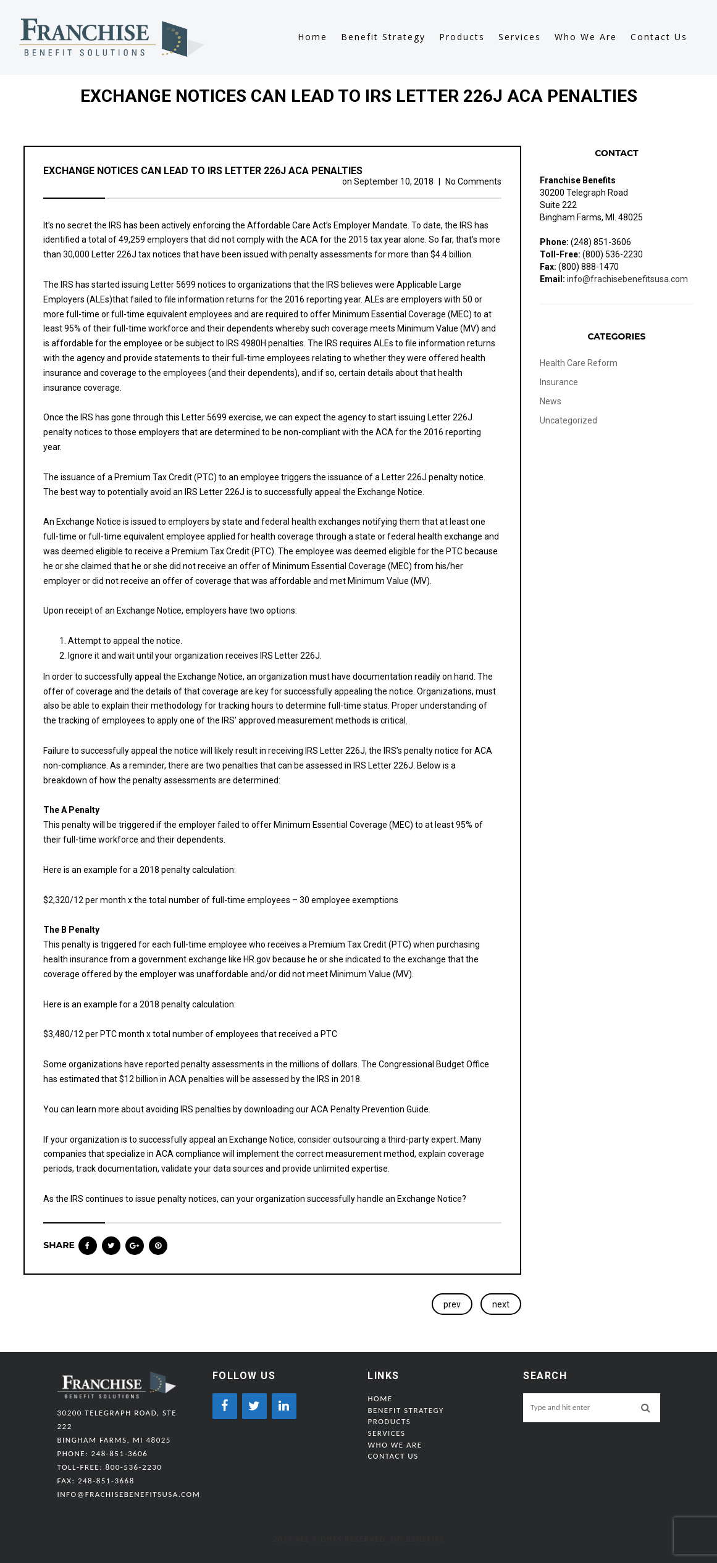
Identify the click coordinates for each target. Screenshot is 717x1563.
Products (462, 37)
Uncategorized (568, 420)
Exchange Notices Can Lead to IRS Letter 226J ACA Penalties (203, 171)
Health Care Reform (579, 363)
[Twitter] (254, 1406)
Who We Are (586, 37)
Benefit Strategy (383, 37)
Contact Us (659, 37)
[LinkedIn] (284, 1406)
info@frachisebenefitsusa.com (627, 279)
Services (519, 37)
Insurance (559, 382)
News (550, 401)
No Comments (473, 181)
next (500, 1304)
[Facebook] (224, 1406)
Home (312, 37)
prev (452, 1304)
